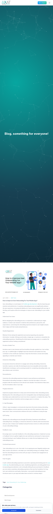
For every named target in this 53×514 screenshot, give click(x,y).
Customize (38, 510)
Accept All (13, 510)
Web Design (7, 500)
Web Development (9, 495)
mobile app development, (30, 304)
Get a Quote (42, 2)
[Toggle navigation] (49, 2)
